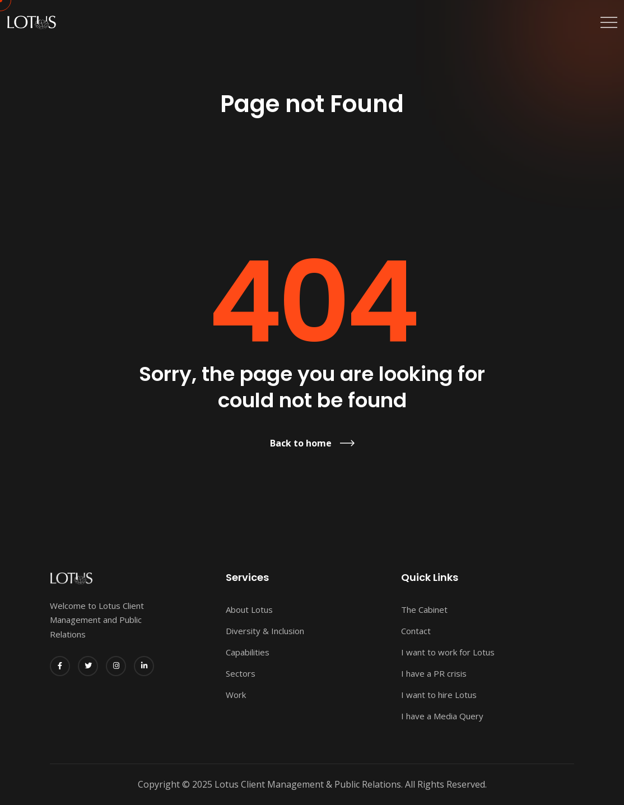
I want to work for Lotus (448, 652)
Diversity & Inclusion (265, 630)
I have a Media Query (442, 716)
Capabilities (247, 652)
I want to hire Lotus (439, 694)
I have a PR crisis (434, 673)
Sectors (240, 673)
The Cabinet (424, 609)
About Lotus (249, 609)
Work (236, 694)
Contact (416, 630)
